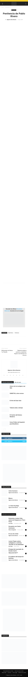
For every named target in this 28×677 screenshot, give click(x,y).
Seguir (24, 438)
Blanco (10, 498)
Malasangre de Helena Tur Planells (7, 351)
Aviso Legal (14, 672)
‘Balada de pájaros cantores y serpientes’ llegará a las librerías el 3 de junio (20, 353)
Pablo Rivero (10, 332)
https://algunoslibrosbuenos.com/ (14, 372)
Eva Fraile (11, 523)
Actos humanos (13, 491)
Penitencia (17, 332)
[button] (2, 4)
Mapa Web (4, 672)
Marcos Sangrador (12, 529)
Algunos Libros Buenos (11, 19)
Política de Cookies (22, 672)
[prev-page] (2, 429)
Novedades (7, 7)
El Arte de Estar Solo (15, 400)
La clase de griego (14, 505)
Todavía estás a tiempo (16, 408)
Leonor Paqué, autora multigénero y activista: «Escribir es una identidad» (16, 542)
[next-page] (5, 429)
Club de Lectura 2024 (19, 671)
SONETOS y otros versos (17, 393)
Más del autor (18, 382)
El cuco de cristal (13, 534)
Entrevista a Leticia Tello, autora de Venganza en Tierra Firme (17, 520)
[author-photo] (14, 368)
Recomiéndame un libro (8, 671)
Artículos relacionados (7, 382)
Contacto (9, 672)
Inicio (2, 7)
